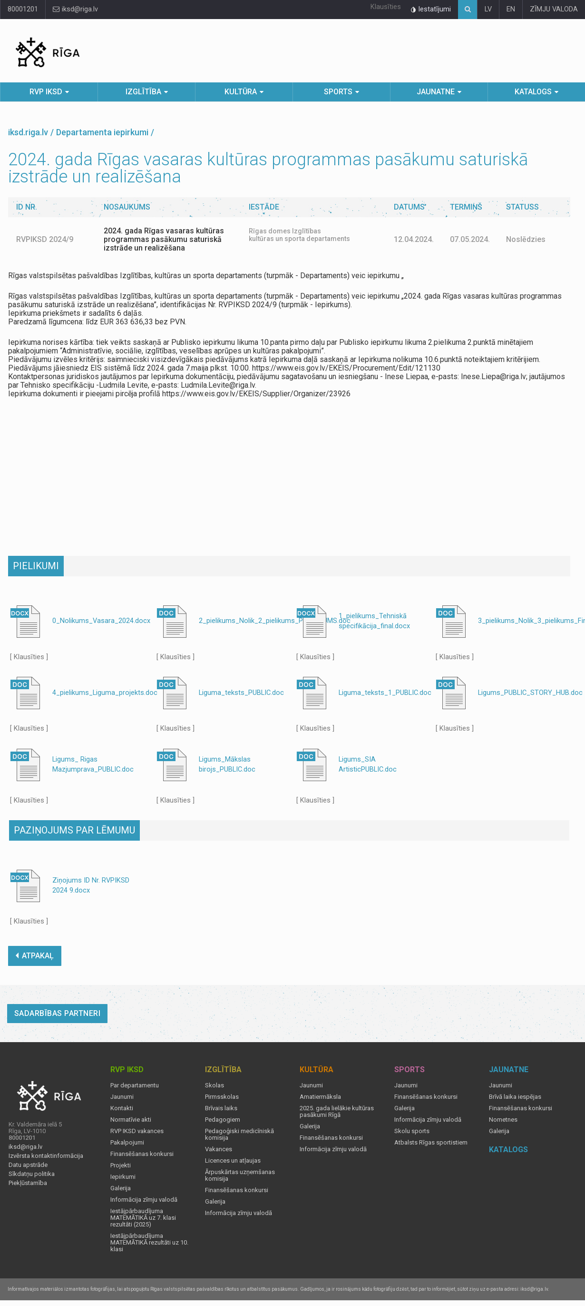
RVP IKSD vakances (137, 1131)
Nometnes (503, 1119)
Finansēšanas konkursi (142, 1154)
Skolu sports (411, 1131)
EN (511, 9)
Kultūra (240, 91)
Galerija (120, 1188)
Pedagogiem (222, 1119)
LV (488, 9)
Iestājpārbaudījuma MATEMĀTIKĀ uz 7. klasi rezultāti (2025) (143, 1218)
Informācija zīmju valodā (143, 1199)
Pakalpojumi (127, 1142)
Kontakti (121, 1108)
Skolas (214, 1085)
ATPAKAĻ (35, 955)
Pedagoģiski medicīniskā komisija (239, 1134)
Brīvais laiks (221, 1108)
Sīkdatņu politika (32, 1174)
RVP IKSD (45, 91)
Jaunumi (122, 1097)
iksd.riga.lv (28, 132)
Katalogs (533, 91)
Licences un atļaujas (233, 1160)
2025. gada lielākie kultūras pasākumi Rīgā (337, 1111)
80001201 (23, 9)
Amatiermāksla (320, 1097)
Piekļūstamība (28, 1183)
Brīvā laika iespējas (515, 1097)
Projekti (120, 1165)
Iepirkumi (123, 1177)
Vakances (218, 1149)
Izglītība (143, 91)
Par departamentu (134, 1085)
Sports (338, 91)
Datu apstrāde (28, 1165)
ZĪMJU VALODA (554, 9)
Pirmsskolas (222, 1097)
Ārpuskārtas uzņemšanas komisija (240, 1175)
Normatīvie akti (130, 1119)
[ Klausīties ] (29, 657)
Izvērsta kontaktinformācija (46, 1156)
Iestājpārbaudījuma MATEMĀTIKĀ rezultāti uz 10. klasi (149, 1243)
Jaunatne (436, 91)
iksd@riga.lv (75, 9)
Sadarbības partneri (57, 1013)
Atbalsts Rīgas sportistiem (431, 1142)
